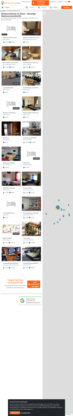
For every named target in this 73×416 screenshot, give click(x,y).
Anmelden (60, 1)
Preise (65, 1)
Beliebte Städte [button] (26, 1)
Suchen (66, 7)
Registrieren (53, 1)
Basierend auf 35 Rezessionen (33, 302)
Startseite (3, 11)
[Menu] (70, 1)
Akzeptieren (15, 413)
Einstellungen (25, 413)
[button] (64, 210)
